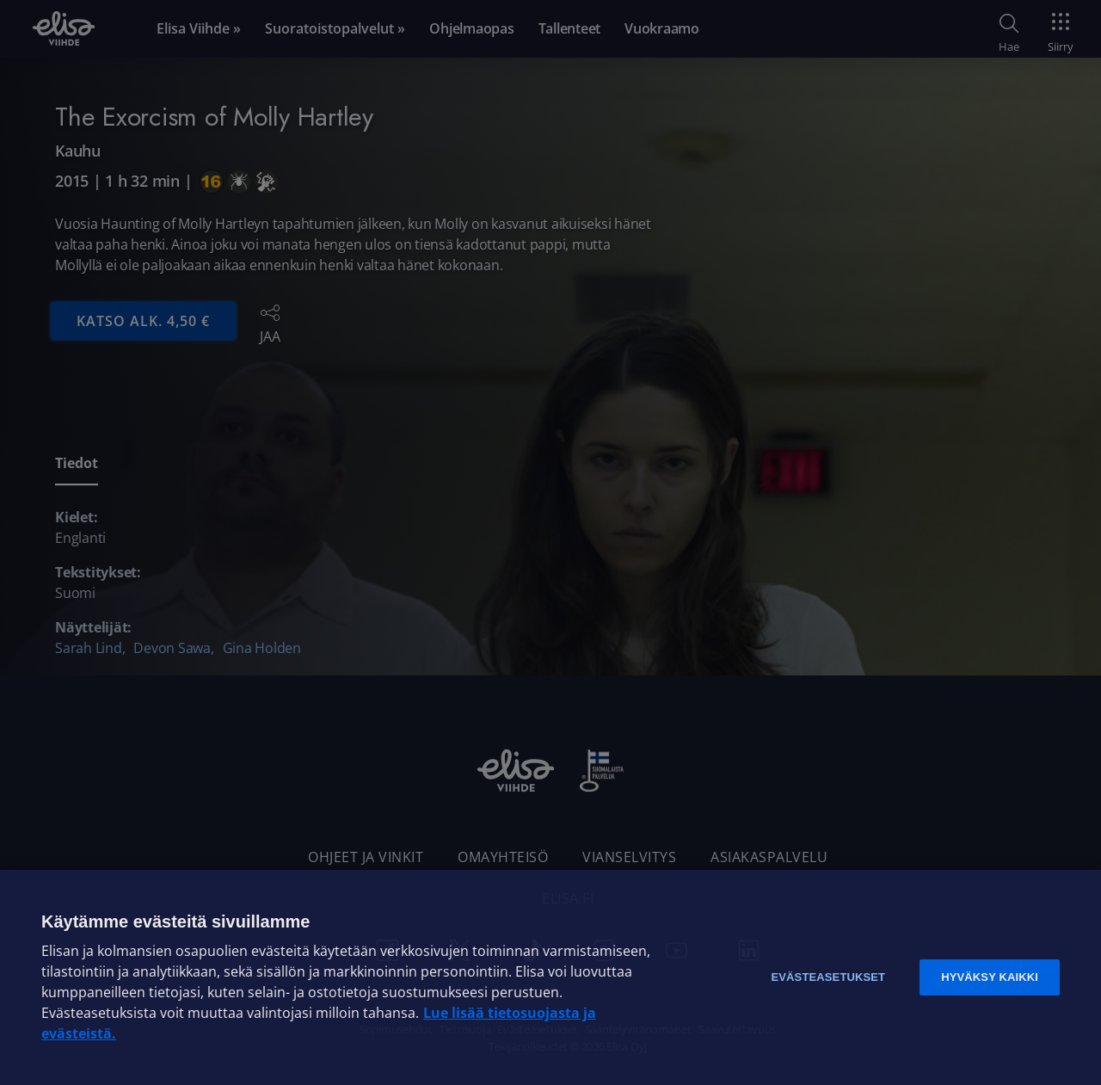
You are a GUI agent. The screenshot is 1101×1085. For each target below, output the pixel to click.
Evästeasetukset (828, 977)
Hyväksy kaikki (989, 977)
